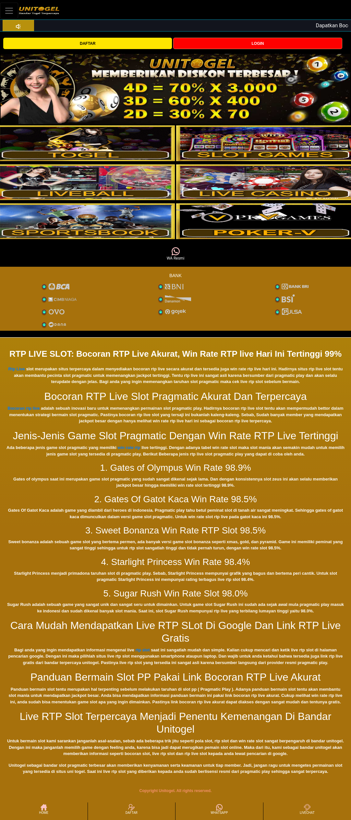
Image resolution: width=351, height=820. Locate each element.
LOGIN (258, 43)
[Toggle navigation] (9, 11)
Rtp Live (16, 368)
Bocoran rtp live (24, 408)
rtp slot (142, 649)
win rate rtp (129, 447)
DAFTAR (87, 43)
